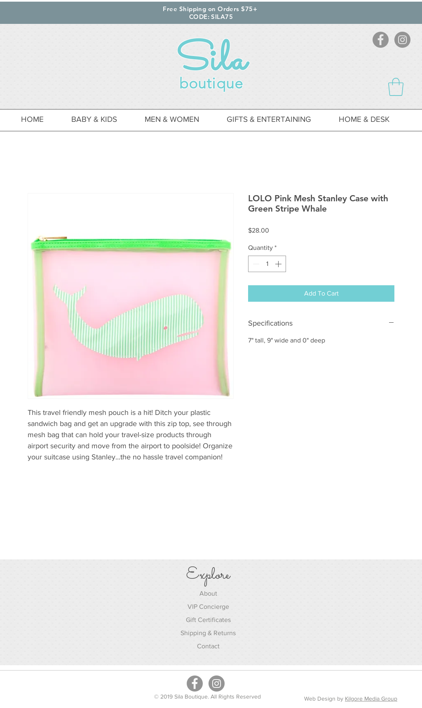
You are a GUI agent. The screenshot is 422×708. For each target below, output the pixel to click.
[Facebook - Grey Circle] (381, 40)
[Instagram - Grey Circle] (402, 40)
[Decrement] (255, 264)
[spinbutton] (267, 264)
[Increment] (279, 264)
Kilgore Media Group (371, 698)
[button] (395, 87)
